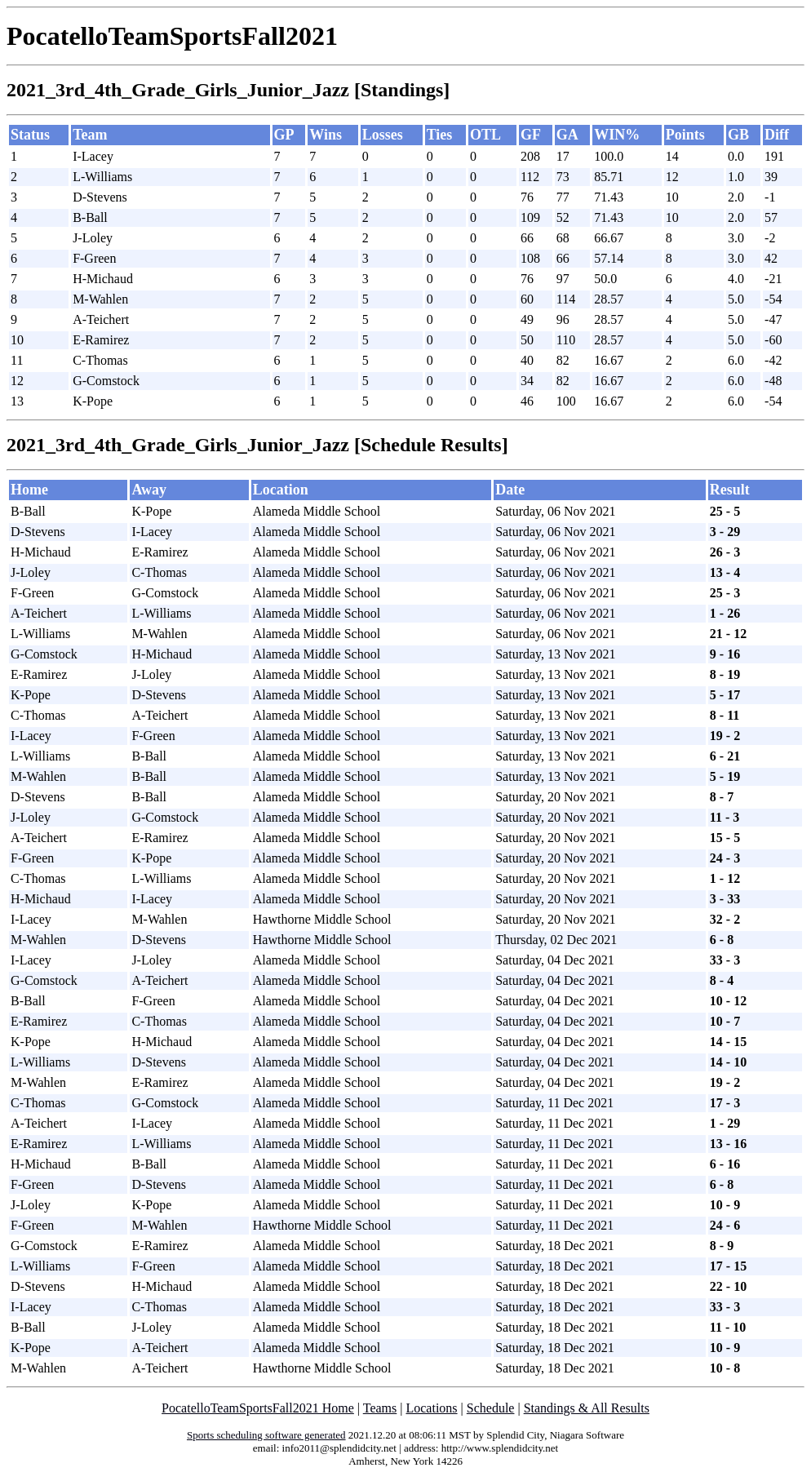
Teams (380, 1408)
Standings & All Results (586, 1408)
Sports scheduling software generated (266, 1435)
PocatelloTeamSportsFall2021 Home (258, 1408)
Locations (431, 1408)
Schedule (491, 1408)
